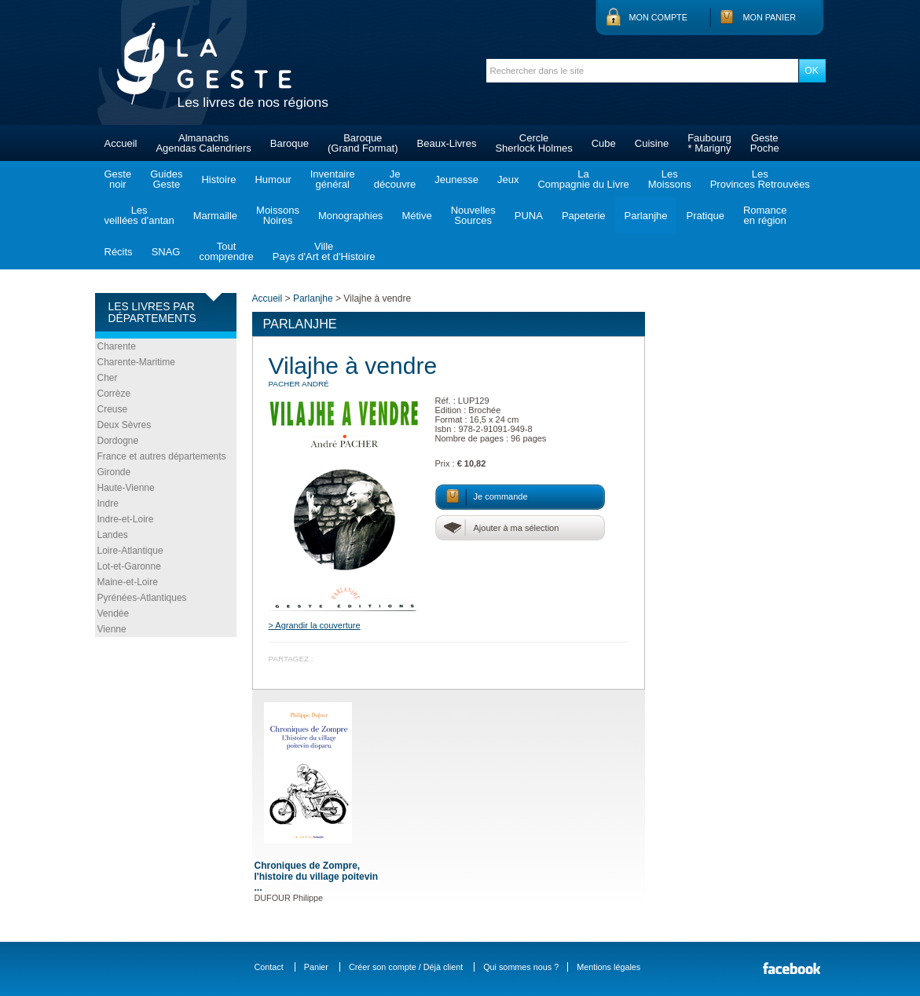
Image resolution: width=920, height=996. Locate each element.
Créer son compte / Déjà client (406, 967)
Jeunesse (456, 179)
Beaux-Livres (447, 143)
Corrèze (114, 393)
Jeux (508, 179)
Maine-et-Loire (127, 582)
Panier (316, 967)
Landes (112, 534)
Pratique (705, 216)
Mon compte (658, 17)
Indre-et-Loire (125, 519)
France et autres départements (161, 456)
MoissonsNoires (277, 215)
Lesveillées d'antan (139, 215)
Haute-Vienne (126, 487)
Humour (273, 179)
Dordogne (118, 440)
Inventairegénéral (332, 179)
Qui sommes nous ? (521, 967)
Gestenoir (118, 179)
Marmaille (215, 216)
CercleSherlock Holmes (533, 143)
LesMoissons (669, 179)
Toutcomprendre (226, 251)
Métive (416, 216)
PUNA (529, 216)
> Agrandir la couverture (315, 625)
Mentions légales (608, 967)
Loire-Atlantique (130, 550)
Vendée (113, 613)
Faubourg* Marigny (709, 143)
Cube (604, 143)
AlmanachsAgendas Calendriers (203, 143)
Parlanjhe (646, 216)
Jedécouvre (395, 179)
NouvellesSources (473, 215)
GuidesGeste (166, 179)
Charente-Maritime (136, 362)
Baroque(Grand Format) (363, 143)
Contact (269, 967)
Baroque (289, 143)
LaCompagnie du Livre (583, 179)
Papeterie (584, 216)
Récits (118, 252)
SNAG (166, 252)
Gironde (114, 472)
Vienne (111, 629)
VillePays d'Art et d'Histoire (324, 251)
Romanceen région (765, 215)
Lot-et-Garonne (129, 566)
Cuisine (652, 143)
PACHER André (299, 383)
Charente (116, 346)
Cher (107, 377)
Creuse (112, 409)
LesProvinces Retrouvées (760, 179)
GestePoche (764, 143)
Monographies (350, 216)
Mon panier (770, 17)
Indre (108, 503)
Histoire (218, 179)
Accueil (120, 143)
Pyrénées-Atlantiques (142, 597)
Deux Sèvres (124, 424)
